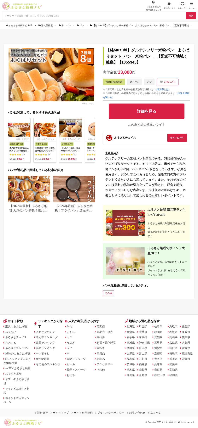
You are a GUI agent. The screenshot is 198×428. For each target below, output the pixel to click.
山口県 (173, 348)
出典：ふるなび (88, 103)
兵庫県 (158, 364)
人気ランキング (45, 331)
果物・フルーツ (76, 359)
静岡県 (158, 331)
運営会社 (41, 412)
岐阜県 (158, 326)
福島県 (131, 359)
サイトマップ (60, 412)
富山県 (143, 353)
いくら (71, 331)
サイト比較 (13, 321)
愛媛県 (173, 364)
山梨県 (143, 369)
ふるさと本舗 (13, 373)
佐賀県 (186, 326)
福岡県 (173, 375)
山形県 (131, 353)
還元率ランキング (47, 337)
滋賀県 (158, 348)
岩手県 (131, 337)
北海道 (131, 326)
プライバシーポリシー (109, 412)
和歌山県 (159, 375)
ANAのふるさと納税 (17, 353)
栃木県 (131, 369)
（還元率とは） (162, 89)
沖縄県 (186, 359)
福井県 (143, 364)
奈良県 (158, 369)
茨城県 (131, 364)
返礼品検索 (46, 25)
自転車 (101, 348)
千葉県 (143, 331)
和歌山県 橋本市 (114, 82)
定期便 (101, 326)
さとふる (10, 342)
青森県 (131, 331)
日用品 (101, 353)
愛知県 (158, 337)
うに (69, 348)
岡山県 (173, 337)
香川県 (173, 359)
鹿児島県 (187, 353)
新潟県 (143, 348)
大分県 (186, 342)
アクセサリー (105, 364)
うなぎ (71, 342)
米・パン (65, 25)
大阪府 (158, 359)
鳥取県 (173, 326)
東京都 (143, 337)
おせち (71, 375)
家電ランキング (45, 342)
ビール (71, 364)
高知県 (173, 369)
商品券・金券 (105, 331)
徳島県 (173, 353)
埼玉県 (143, 326)
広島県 (173, 342)
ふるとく (154, 412)
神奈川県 (144, 342)
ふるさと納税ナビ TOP (19, 25)
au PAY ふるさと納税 (18, 368)
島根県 (173, 331)
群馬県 (131, 375)
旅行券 (101, 337)
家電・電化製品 (106, 342)
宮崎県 (186, 348)
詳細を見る (23, 52)
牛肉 (69, 326)
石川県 (143, 359)
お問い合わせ (136, 412)
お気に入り (182, 5)
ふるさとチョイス (16, 337)
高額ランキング (45, 348)
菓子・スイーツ (76, 369)
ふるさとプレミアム (17, 348)
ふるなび (10, 331)
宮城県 (131, 342)
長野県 (143, 375)
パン (81, 25)
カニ (69, 337)
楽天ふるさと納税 (16, 326)
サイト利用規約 (82, 412)
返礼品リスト (169, 5)
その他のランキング (48, 364)
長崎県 (186, 331)
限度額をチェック (153, 6)
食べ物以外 (43, 359)
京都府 (158, 353)
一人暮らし (43, 353)
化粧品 (101, 359)
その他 (108, 293)
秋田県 (131, 348)
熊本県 (186, 337)
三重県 (158, 342)
